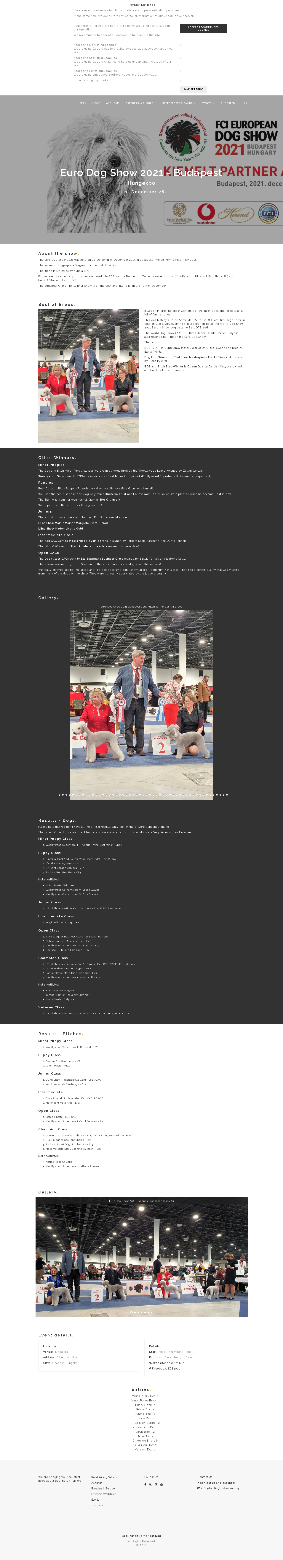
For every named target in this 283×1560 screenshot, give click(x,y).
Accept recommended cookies (203, 28)
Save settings (193, 89)
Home (96, 103)
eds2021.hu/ (175, 1363)
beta (83, 103)
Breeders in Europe (139, 103)
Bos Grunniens (132, 488)
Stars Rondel (79, 546)
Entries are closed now (54, 276)
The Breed (228, 103)
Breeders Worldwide (177, 103)
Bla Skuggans (91, 558)
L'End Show (172, 347)
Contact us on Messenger (216, 1482)
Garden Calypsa (220, 366)
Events (207, 103)
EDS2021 (174, 1368)
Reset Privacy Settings (104, 1477)
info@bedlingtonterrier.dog (218, 1488)
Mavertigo (93, 540)
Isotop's (171, 558)
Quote (171, 540)
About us (113, 103)
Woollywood (147, 470)
